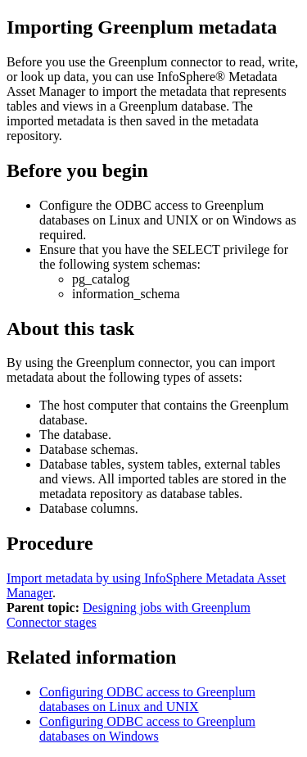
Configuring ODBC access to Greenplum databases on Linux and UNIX (147, 699)
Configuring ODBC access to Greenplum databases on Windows (147, 728)
